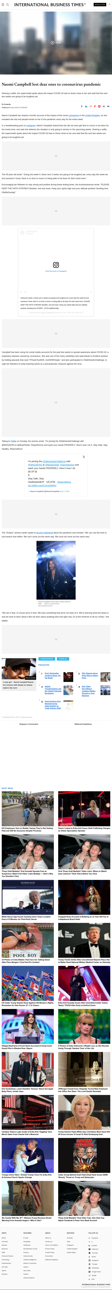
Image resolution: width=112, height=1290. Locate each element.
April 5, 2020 (64, 491)
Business (5, 1249)
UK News (5, 1241)
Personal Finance (7, 1256)
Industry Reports (28, 1278)
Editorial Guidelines (83, 724)
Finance (26, 1252)
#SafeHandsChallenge (54, 461)
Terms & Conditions (51, 1245)
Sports (4, 1270)
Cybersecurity (27, 1256)
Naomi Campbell (47, 312)
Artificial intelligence (29, 1260)
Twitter (14, 441)
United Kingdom (92, 115)
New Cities (27, 1270)
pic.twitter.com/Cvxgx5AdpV (42, 485)
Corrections (49, 1256)
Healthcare (27, 1245)
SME (3, 1252)
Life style (5, 1267)
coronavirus (73, 115)
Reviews (4, 1274)
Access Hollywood (44, 533)
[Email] (104, 106)
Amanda (7, 104)
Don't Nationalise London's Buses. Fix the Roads (53, 675)
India (68, 1241)
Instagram (30, 125)
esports (25, 1267)
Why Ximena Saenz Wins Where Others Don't (90, 675)
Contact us (48, 1241)
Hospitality (26, 1241)
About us (48, 1238)
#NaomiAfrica (64, 482)
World (4, 1238)
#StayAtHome (67, 465)
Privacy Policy (49, 1249)
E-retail (25, 1238)
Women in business (29, 1263)
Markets (4, 1245)
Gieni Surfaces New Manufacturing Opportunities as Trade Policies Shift (53, 704)
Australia (70, 1238)
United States (71, 1252)
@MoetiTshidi (52, 465)
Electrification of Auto (30, 1249)
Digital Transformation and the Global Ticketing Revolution (53, 689)
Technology (5, 1260)
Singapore (70, 1245)
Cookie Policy (49, 1252)
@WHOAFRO (35, 465)
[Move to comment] (108, 106)
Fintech (25, 1274)
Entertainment (6, 1263)
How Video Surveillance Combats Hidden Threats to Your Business (88, 691)
